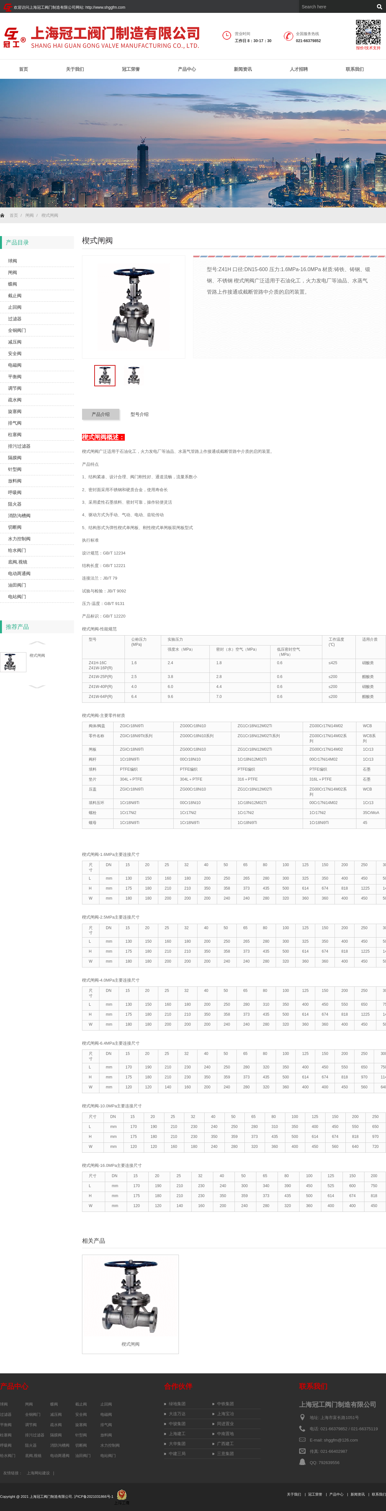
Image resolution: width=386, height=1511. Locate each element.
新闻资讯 (243, 69)
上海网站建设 (38, 1473)
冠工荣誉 (131, 69)
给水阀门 (17, 550)
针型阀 (15, 469)
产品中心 (187, 69)
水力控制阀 (19, 538)
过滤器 (15, 318)
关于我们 (75, 69)
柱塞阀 (15, 434)
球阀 (12, 260)
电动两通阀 (19, 573)
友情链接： (13, 1473)
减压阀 (15, 341)
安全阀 (15, 353)
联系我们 (355, 69)
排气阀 (15, 423)
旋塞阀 (15, 411)
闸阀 (29, 215)
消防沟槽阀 (19, 515)
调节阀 (15, 388)
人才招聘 (299, 69)
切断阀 (15, 527)
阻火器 (15, 504)
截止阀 (15, 295)
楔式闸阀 (49, 215)
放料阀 (15, 480)
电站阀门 (17, 596)
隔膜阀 (15, 457)
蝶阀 (12, 284)
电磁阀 (15, 365)
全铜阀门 (17, 330)
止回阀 (15, 307)
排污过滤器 (19, 446)
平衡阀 (15, 376)
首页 (23, 69)
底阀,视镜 (17, 561)
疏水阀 (15, 399)
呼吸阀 (15, 492)
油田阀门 (17, 585)
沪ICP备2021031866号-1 (94, 1497)
